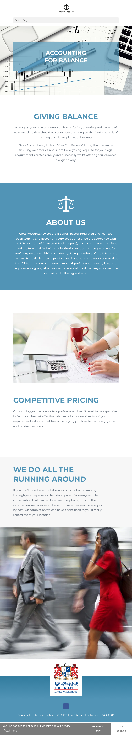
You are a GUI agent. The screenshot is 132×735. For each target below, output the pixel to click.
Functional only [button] (98, 728)
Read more (10, 730)
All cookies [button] (121, 728)
